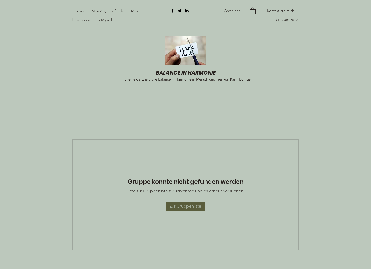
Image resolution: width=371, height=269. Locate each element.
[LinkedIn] (187, 10)
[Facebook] (172, 10)
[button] (253, 10)
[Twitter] (179, 10)
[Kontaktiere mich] (280, 11)
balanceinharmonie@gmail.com (95, 20)
